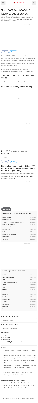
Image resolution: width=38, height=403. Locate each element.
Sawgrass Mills (29, 71)
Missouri (6, 362)
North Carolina (7, 367)
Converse (5, 294)
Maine (26, 358)
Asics (4, 292)
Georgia (6, 355)
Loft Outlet (5, 275)
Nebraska (20, 362)
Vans (3, 309)
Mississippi (31, 360)
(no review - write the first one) (24, 19)
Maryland (32, 358)
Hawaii (12, 355)
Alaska (12, 350)
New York (33, 365)
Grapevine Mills (6, 227)
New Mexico (26, 365)
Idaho (17, 355)
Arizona (19, 350)
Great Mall (5, 239)
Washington (7, 375)
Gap (3, 287)
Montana (13, 362)
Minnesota (23, 360)
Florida (5, 157)
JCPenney (5, 279)
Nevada (27, 362)
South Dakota (26, 370)
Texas (13, 372)
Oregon (28, 367)
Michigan (16, 360)
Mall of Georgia (6, 217)
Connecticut (14, 353)
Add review (6, 209)
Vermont (24, 372)
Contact (5, 335)
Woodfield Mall (6, 219)
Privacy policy (6, 339)
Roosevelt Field (6, 236)
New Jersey (17, 365)
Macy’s (4, 296)
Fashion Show (6, 229)
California (32, 350)
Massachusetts (8, 360)
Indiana (29, 355)
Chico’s (4, 289)
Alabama (6, 350)
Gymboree (5, 306)
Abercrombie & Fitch (8, 277)
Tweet (13, 52)
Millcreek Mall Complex (8, 224)
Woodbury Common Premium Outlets (12, 222)
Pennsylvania (7, 370)
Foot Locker (5, 304)
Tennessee (7, 372)
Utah (18, 372)
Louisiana (19, 358)
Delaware (22, 353)
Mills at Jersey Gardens (9, 234)
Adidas (4, 284)
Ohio (15, 367)
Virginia (30, 372)
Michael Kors (6, 299)
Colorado (6, 353)
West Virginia (16, 375)
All (25, 387)
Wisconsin (23, 375)
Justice (4, 301)
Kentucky (12, 358)
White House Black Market (9, 282)
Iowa (34, 355)
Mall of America (6, 231)
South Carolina (17, 370)
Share (5, 52)
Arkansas (25, 350)
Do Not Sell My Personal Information (13, 342)
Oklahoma (21, 367)
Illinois (23, 355)
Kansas (6, 358)
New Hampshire (8, 365)
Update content (7, 337)
